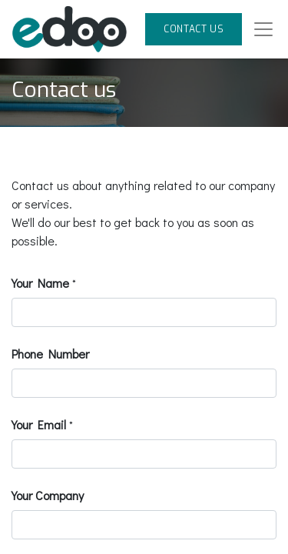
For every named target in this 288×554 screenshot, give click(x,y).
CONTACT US (193, 29)
